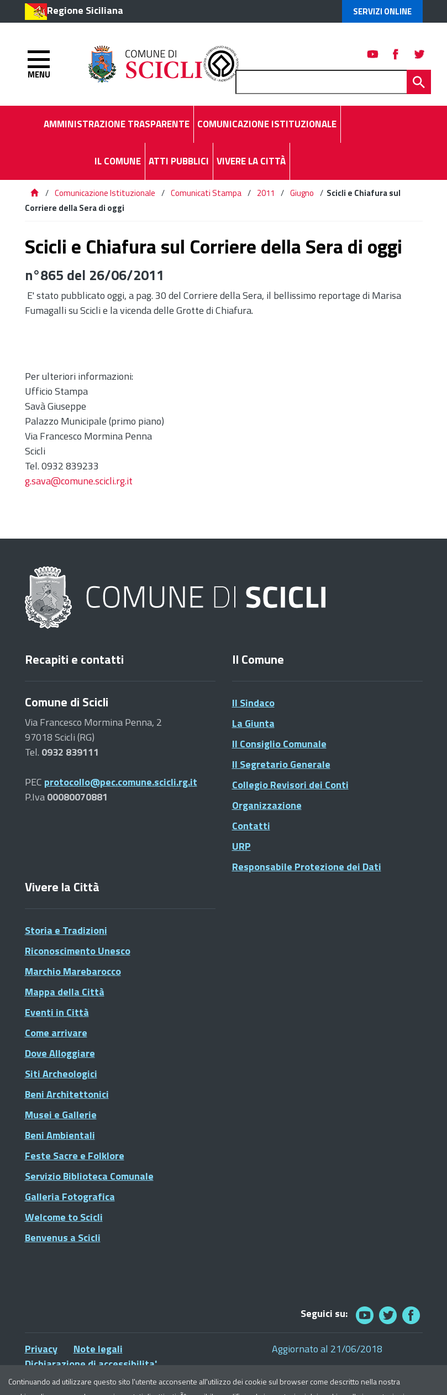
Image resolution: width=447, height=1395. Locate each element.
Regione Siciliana (85, 10)
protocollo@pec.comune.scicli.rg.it (120, 781)
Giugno (302, 193)
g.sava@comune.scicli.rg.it (79, 480)
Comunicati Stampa (206, 193)
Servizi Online (382, 11)
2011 (266, 193)
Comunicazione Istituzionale (105, 193)
